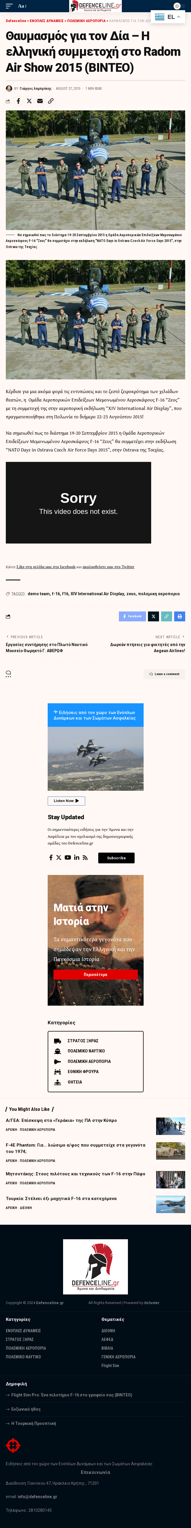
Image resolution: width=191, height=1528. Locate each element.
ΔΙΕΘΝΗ (26, 1208)
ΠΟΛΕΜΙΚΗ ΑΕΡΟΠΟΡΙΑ (37, 1130)
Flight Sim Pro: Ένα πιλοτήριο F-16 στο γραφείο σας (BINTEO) (71, 1395)
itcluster (152, 1303)
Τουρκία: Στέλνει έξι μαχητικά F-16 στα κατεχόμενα (61, 1198)
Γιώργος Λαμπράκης (35, 89)
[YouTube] (68, 857)
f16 (65, 593)
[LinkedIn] (77, 857)
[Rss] (85, 857)
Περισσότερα (95, 974)
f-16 (56, 593)
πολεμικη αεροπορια (159, 593)
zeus (131, 593)
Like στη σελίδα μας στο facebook (46, 567)
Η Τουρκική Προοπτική (33, 1423)
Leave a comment (164, 674)
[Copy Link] (51, 101)
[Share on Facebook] (18, 101)
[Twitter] (58, 857)
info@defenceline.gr (37, 1496)
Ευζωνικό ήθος (26, 1409)
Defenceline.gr (50, 1303)
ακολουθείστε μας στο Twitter (108, 567)
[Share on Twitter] (29, 101)
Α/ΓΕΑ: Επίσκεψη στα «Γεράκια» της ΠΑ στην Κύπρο (61, 1120)
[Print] (179, 616)
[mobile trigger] (11, 6)
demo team (39, 593)
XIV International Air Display (97, 593)
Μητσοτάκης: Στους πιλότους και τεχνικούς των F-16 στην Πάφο (75, 1174)
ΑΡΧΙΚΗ (11, 1130)
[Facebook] (51, 857)
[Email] (40, 101)
